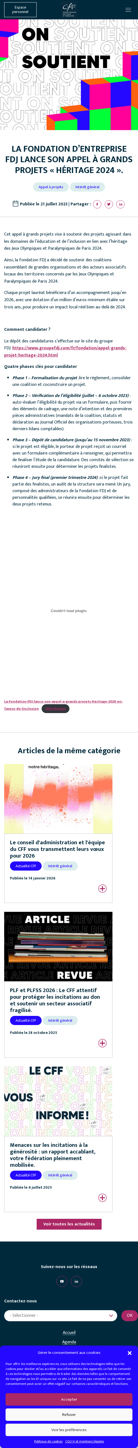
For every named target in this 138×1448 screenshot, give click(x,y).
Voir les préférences (69, 1429)
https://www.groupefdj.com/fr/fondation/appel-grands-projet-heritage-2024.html (65, 351)
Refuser (69, 1414)
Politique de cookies (48, 1441)
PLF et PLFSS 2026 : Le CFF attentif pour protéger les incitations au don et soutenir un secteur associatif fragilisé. (55, 1000)
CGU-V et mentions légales (84, 1441)
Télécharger (55, 709)
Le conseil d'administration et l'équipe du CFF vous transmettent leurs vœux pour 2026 (57, 849)
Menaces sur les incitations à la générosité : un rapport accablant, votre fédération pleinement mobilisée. (53, 1155)
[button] (129, 1353)
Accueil (69, 1333)
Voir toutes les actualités (69, 1224)
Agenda (69, 1342)
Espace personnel (20, 9)
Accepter (69, 1399)
